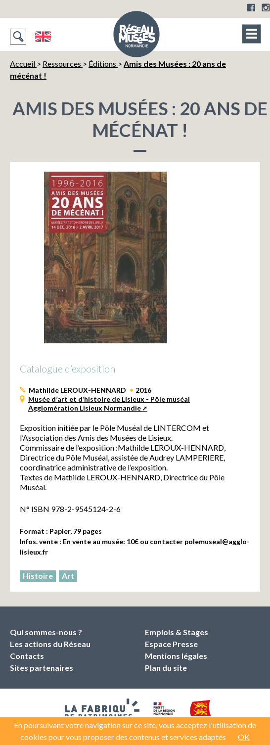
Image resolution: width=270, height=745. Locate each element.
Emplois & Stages (176, 632)
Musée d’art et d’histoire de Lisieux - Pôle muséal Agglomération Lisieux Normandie (109, 403)
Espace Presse (171, 644)
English (43, 36)
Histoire (38, 575)
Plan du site (166, 667)
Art (68, 575)
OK (244, 737)
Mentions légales (176, 655)
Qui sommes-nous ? (46, 632)
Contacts (27, 655)
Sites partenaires (41, 667)
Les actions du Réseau (50, 644)
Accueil (23, 63)
